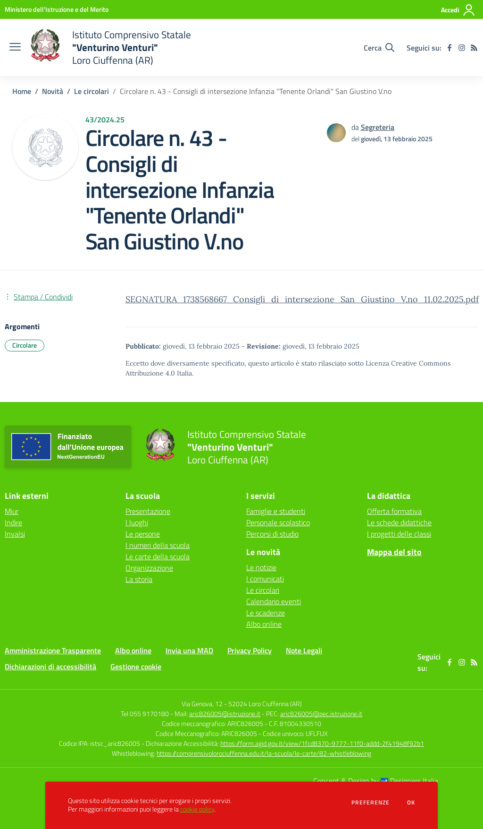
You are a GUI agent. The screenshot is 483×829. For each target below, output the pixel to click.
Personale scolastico (278, 522)
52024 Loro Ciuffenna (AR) (265, 704)
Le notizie (261, 567)
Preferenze (370, 802)
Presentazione (147, 511)
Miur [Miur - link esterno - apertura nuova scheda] (11, 511)
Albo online (264, 624)
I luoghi (136, 522)
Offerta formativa (394, 511)
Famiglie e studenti (275, 511)
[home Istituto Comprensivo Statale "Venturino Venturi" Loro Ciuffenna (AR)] (110, 47)
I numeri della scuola (157, 545)
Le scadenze (265, 612)
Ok (411, 802)
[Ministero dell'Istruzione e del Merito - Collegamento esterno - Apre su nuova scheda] (56, 9)
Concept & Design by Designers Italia (375, 780)
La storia (138, 579)
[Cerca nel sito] (379, 48)
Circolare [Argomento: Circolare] (24, 345)
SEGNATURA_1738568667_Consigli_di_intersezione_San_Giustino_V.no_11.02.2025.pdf (302, 299)
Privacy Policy (249, 650)
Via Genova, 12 (202, 704)
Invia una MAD (189, 650)
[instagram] (462, 47)
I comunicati (265, 578)
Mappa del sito (394, 552)
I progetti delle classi (399, 533)
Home (21, 91)
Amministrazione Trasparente (53, 650)
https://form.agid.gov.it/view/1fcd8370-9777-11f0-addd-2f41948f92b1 (322, 743)
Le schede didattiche (399, 522)
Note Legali (304, 650)
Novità (52, 91)
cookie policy (197, 809)
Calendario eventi (273, 601)
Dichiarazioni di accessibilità (50, 666)
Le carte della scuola (157, 556)
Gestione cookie (135, 666)
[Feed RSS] (474, 47)
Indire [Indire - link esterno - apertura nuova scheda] (13, 522)
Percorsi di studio (272, 533)
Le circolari (91, 91)
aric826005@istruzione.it (224, 713)
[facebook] (449, 47)
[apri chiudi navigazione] (15, 47)
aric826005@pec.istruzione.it (321, 713)
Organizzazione (149, 567)
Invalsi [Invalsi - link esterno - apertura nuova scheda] (15, 533)
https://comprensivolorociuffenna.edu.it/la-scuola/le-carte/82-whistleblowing (264, 753)
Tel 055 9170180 (145, 713)
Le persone (142, 533)
